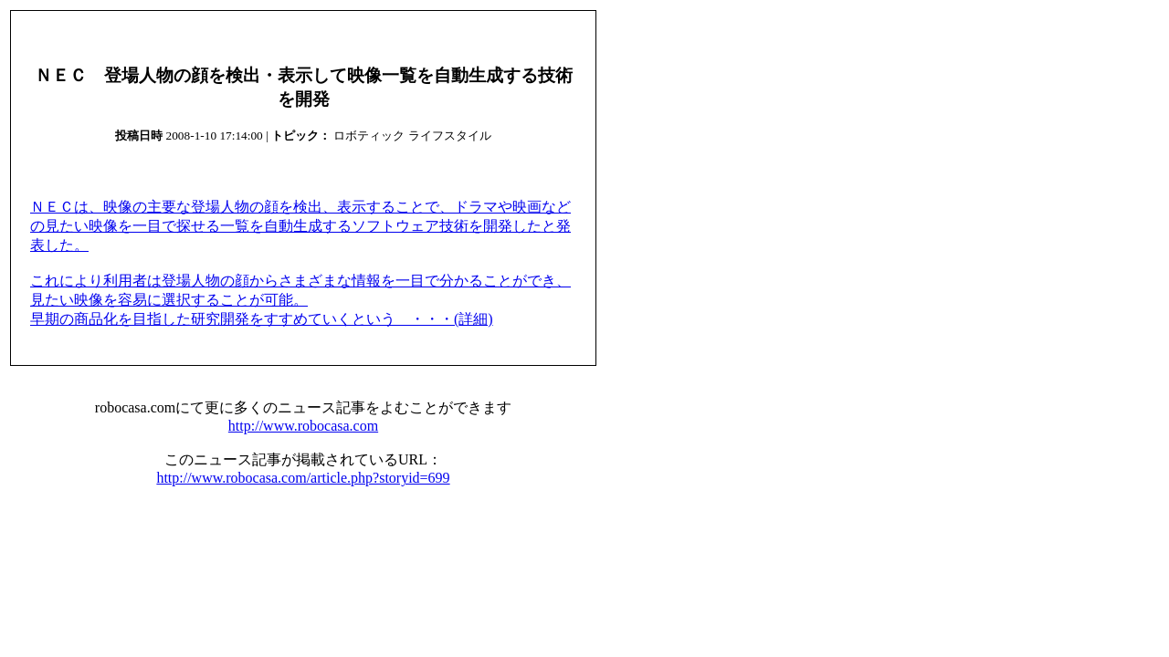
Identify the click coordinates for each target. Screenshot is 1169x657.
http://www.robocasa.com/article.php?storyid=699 (302, 477)
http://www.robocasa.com (303, 425)
